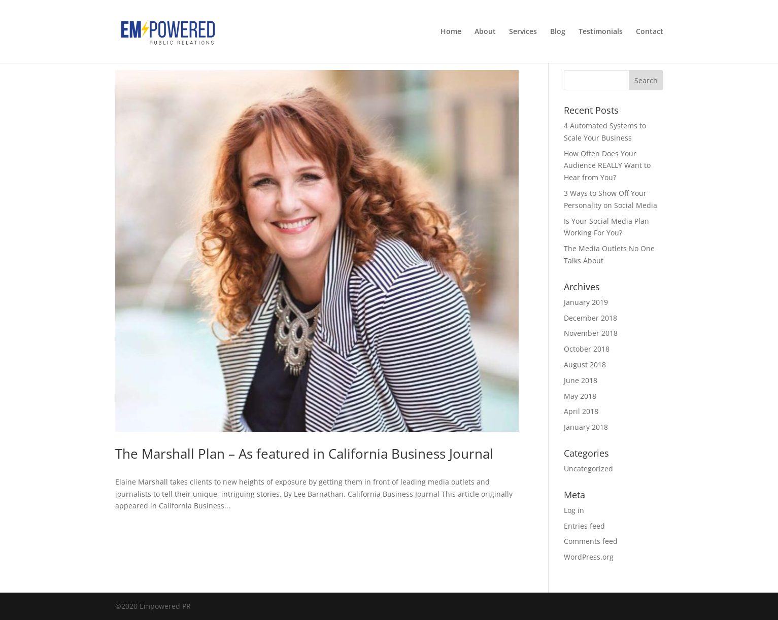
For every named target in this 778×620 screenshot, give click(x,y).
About (485, 32)
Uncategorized (588, 468)
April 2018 (581, 411)
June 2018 (580, 380)
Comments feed (591, 541)
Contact (649, 32)
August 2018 (585, 364)
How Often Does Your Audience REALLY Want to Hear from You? (607, 166)
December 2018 (590, 318)
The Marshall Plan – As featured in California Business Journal (304, 453)
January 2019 (586, 302)
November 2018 (591, 333)
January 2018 (586, 427)
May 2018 (580, 396)
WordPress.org (589, 557)
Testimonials (601, 32)
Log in (574, 510)
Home (451, 32)
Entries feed (584, 526)
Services (523, 32)
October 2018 (587, 349)
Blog (557, 32)
